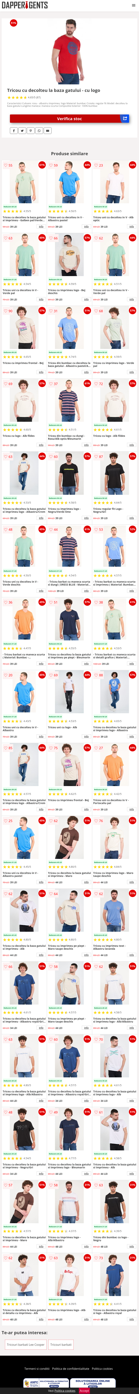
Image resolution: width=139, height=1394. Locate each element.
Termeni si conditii (37, 1369)
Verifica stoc (93, 118)
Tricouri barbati (61, 1345)
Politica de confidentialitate (70, 1369)
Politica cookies (102, 1369)
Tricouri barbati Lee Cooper (25, 1345)
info (41, 226)
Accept (84, 1391)
